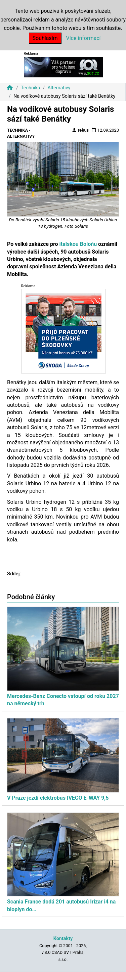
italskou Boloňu (77, 244)
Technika (30, 88)
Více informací (83, 38)
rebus (80, 130)
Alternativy (58, 88)
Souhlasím (45, 38)
